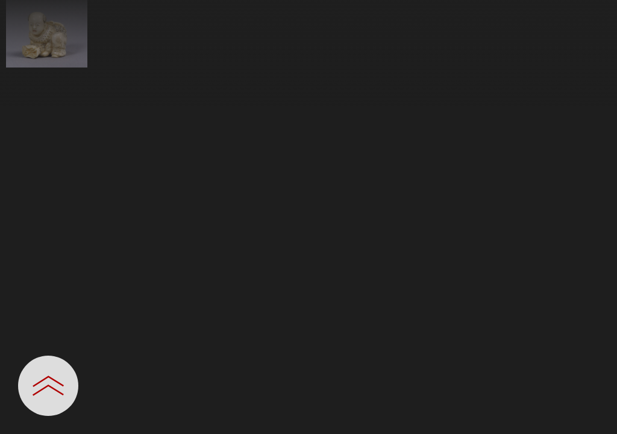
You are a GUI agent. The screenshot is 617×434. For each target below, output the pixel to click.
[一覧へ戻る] (596, 13)
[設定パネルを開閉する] (48, 386)
